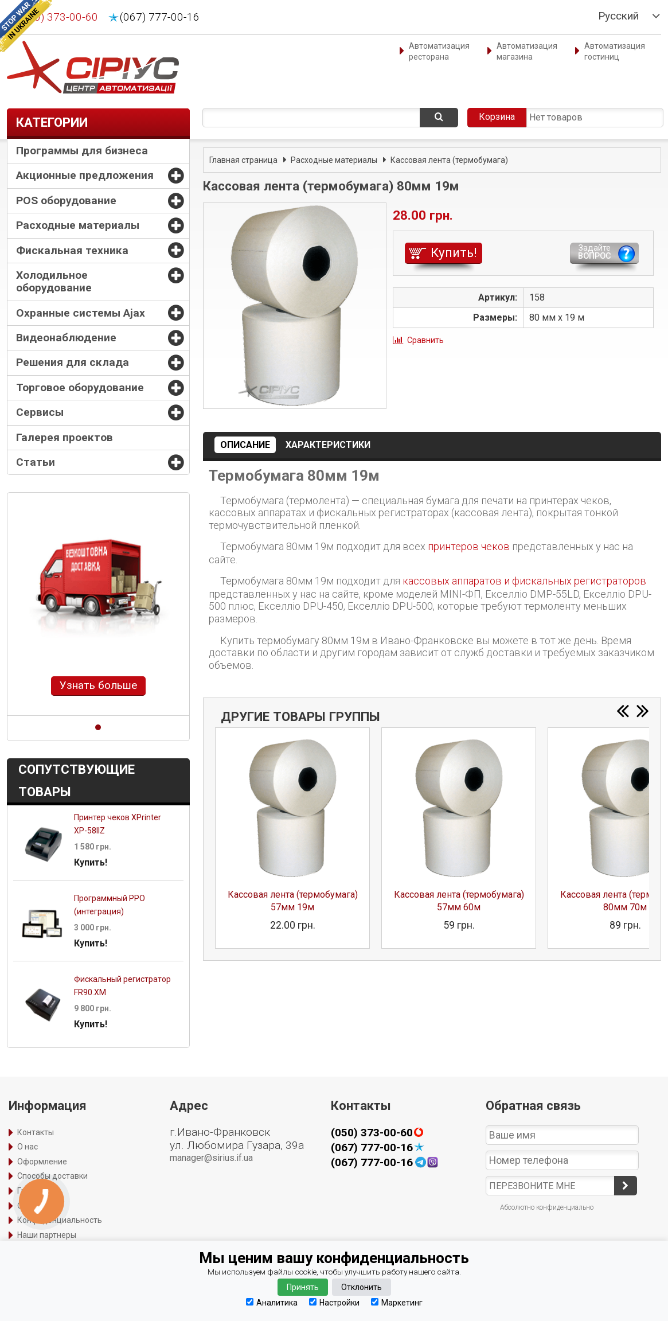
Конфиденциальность (59, 1220)
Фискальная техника (72, 250)
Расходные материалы (77, 225)
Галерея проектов (64, 437)
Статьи (35, 462)
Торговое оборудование (80, 387)
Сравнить (425, 340)
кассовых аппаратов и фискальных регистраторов (524, 581)
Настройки (334, 1302)
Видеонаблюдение (66, 337)
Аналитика (272, 1302)
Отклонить (361, 1287)
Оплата (31, 1205)
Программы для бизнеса (82, 150)
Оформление (42, 1161)
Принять (303, 1287)
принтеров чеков (469, 546)
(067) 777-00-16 (160, 17)
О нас (27, 1146)
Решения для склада (72, 362)
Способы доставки (52, 1175)
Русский (618, 16)
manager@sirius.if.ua (211, 1157)
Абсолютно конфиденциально (546, 1207)
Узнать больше (98, 685)
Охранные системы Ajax (80, 312)
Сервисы (40, 412)
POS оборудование (66, 200)
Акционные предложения (85, 175)
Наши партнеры (46, 1235)
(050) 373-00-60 (58, 17)
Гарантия (34, 1190)
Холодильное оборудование (54, 281)
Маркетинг (397, 1302)
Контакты (35, 1132)
